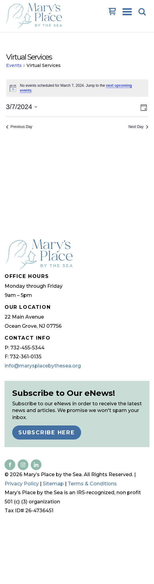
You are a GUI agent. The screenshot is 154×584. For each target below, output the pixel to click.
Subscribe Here (46, 432)
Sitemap (53, 484)
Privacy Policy (22, 484)
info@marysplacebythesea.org (43, 366)
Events (14, 65)
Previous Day (19, 127)
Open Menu (127, 12)
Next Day (138, 127)
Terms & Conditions (92, 484)
